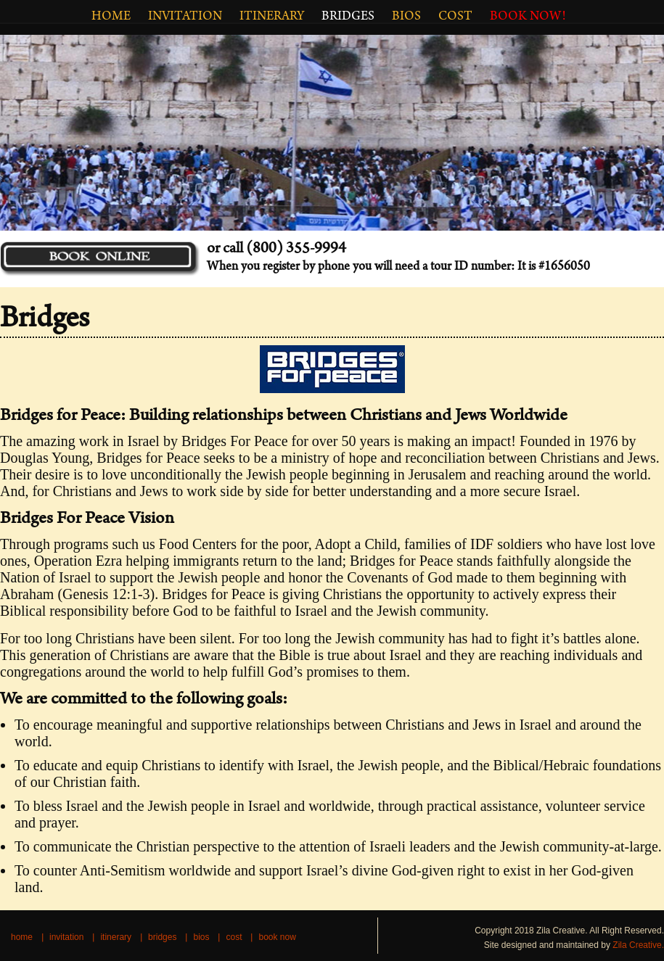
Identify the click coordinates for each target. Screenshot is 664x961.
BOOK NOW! (528, 17)
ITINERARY (271, 17)
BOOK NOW (276, 937)
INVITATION (185, 17)
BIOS (406, 17)
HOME (111, 17)
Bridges (347, 17)
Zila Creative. (638, 945)
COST (455, 17)
